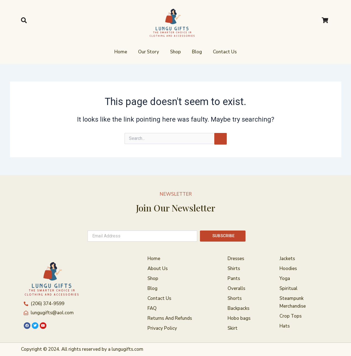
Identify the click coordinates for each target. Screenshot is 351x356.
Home (120, 52)
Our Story (148, 52)
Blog (197, 52)
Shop (175, 52)
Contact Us (225, 52)
